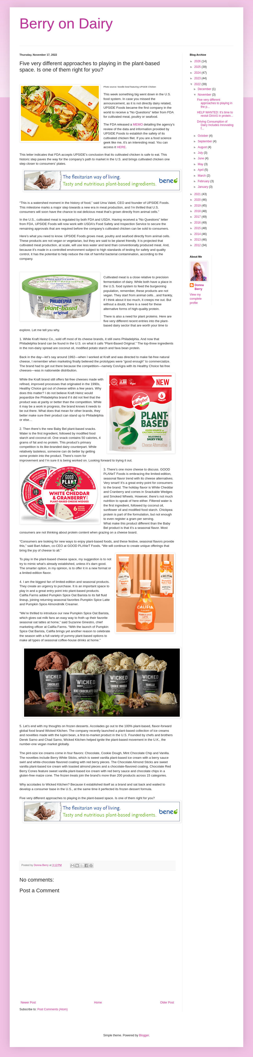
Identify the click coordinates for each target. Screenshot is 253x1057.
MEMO (138, 124)
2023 (198, 78)
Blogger (144, 1035)
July (201, 152)
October (203, 135)
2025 (198, 67)
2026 (198, 61)
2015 (198, 228)
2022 (198, 84)
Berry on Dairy (66, 23)
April (201, 170)
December (205, 89)
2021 (198, 194)
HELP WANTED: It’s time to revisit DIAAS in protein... (215, 114)
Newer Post (28, 1002)
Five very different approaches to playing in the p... (214, 103)
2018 (198, 211)
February (204, 181)
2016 (198, 222)
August (203, 147)
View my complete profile (196, 299)
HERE (121, 147)
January (203, 187)
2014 (198, 234)
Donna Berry (199, 287)
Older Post (167, 1002)
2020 (198, 199)
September (205, 141)
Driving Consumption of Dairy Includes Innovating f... (215, 125)
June (201, 158)
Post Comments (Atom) (52, 1009)
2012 (198, 245)
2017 (198, 216)
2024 (198, 72)
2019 (198, 205)
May (201, 164)
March (202, 175)
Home (98, 1002)
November (205, 94)
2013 (198, 239)
